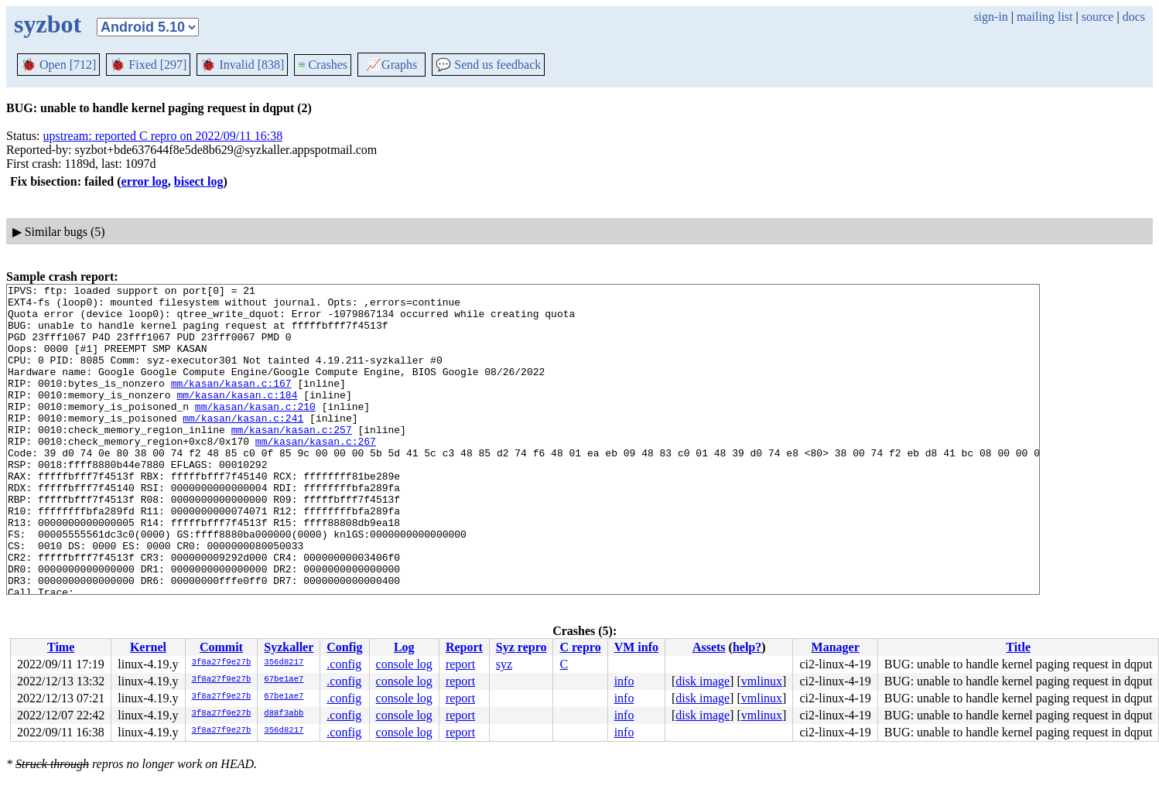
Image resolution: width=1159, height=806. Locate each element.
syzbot (47, 24)
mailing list (1044, 16)
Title (1018, 647)
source (1098, 16)
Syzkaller (288, 647)
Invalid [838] (242, 64)
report (460, 664)
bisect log (199, 181)
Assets (709, 647)
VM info (636, 647)
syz (504, 664)
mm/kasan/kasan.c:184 (236, 418)
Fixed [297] (148, 64)
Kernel (148, 647)
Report (464, 647)
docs (1134, 16)
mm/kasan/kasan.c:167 (231, 404)
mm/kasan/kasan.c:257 (291, 459)
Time (60, 647)
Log (404, 647)
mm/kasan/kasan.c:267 (315, 473)
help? (747, 647)
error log (144, 181)
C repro (579, 647)
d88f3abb (283, 714)
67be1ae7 (283, 680)
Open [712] (58, 64)
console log (404, 664)
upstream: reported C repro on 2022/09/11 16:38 (163, 135)
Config (344, 647)
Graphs (391, 64)
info (624, 681)
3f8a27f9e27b (221, 662)
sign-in (990, 16)
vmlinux (761, 681)
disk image (702, 681)
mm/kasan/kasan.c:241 (243, 446)
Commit (221, 647)
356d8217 (283, 662)
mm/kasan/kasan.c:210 (255, 432)
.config (344, 664)
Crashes (322, 64)
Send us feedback (488, 64)
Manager (836, 647)
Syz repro (521, 647)
